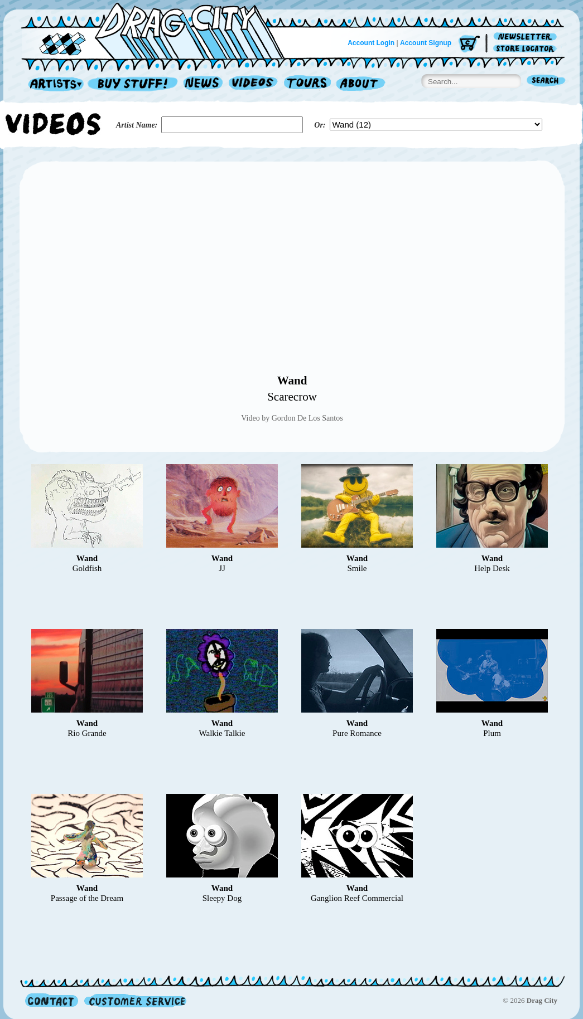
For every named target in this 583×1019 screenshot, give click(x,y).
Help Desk (492, 568)
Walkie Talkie (222, 733)
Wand (292, 380)
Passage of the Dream (87, 898)
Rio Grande (87, 733)
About (361, 84)
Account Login (371, 43)
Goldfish (87, 568)
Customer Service (134, 1000)
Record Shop (133, 84)
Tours (307, 84)
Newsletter (527, 37)
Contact (51, 1000)
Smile (357, 568)
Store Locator (527, 49)
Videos (253, 84)
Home (159, 30)
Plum (492, 733)
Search (546, 82)
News (203, 84)
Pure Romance (357, 733)
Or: (319, 125)
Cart (469, 44)
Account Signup (425, 43)
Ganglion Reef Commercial (357, 898)
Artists (53, 84)
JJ (222, 568)
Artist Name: (136, 125)
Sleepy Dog (222, 898)
